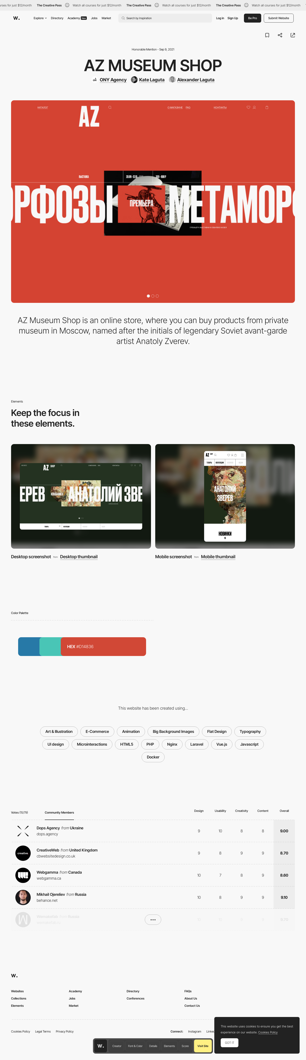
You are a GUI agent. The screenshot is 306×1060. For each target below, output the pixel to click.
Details (153, 1046)
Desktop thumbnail (79, 557)
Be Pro (252, 18)
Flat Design (216, 731)
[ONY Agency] (109, 79)
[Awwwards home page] (100, 1046)
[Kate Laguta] (148, 79)
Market (106, 18)
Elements (169, 1046)
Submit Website (278, 18)
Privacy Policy (65, 1031)
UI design (56, 744)
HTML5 (126, 744)
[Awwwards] (16, 18)
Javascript (249, 744)
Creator (116, 1046)
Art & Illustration (59, 731)
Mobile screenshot (173, 556)
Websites (17, 991)
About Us (190, 998)
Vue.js (221, 744)
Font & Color (135, 1046)
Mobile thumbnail (218, 557)
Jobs (94, 18)
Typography (250, 731)
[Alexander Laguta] (192, 79)
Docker (153, 757)
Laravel (196, 744)
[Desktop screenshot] (81, 496)
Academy (77, 18)
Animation (131, 731)
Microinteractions (92, 744)
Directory (57, 18)
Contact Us (192, 1005)
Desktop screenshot (31, 556)
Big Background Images (173, 731)
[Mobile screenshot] (225, 496)
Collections (18, 998)
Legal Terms (43, 1031)
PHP (150, 744)
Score (185, 1046)
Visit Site (202, 1046)
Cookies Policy (20, 1031)
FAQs (187, 991)
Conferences (135, 998)
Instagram (194, 1031)
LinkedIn (211, 1031)
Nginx (172, 744)
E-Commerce (97, 731)
